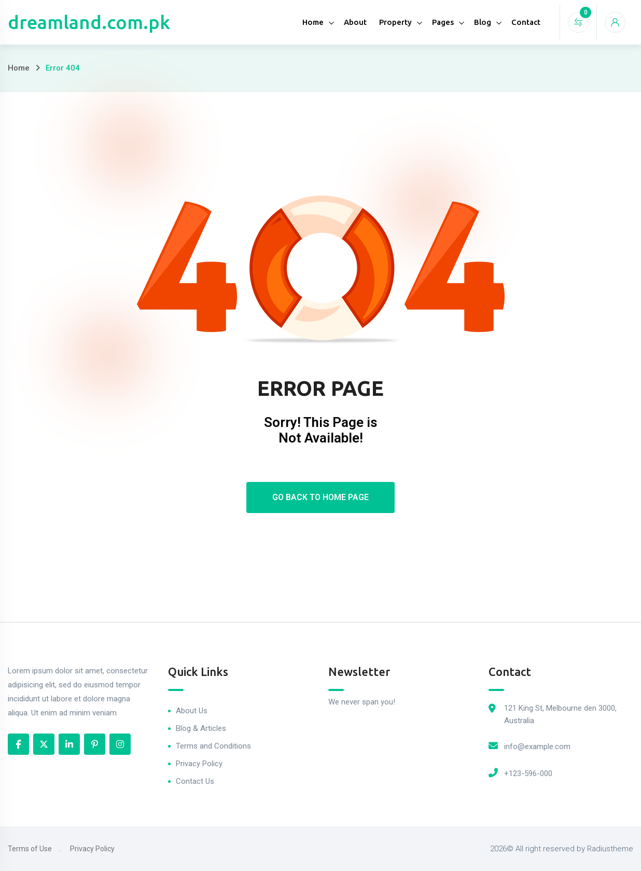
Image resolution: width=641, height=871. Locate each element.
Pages (443, 22)
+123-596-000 (528, 773)
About (355, 22)
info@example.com (537, 746)
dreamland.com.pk (89, 22)
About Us (191, 710)
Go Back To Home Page (320, 497)
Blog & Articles (201, 728)
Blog (482, 22)
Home (313, 22)
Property (395, 22)
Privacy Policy (199, 763)
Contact (525, 22)
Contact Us (195, 781)
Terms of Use (30, 849)
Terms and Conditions (213, 746)
